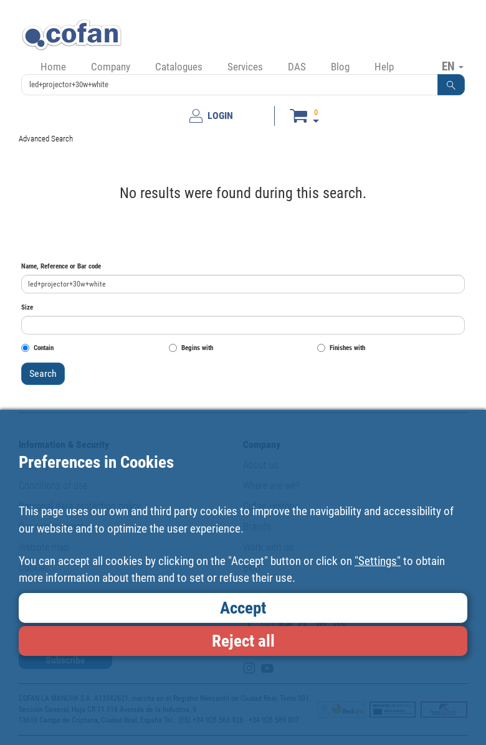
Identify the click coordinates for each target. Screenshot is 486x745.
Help (384, 66)
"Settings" (378, 561)
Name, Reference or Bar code (61, 266)
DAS (297, 66)
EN (453, 66)
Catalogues (178, 66)
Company (110, 66)
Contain (37, 348)
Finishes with (341, 348)
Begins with (191, 348)
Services (245, 66)
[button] (451, 84)
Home (53, 66)
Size (27, 307)
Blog (340, 66)
